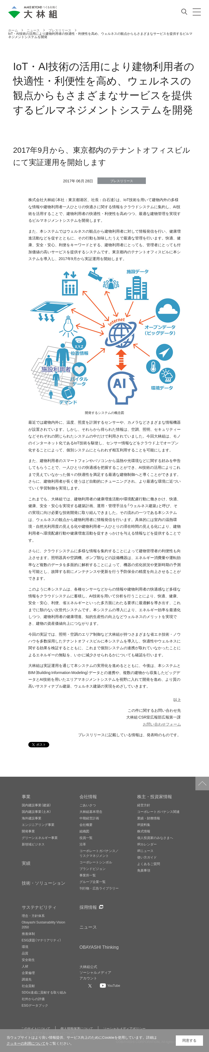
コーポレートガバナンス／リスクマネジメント (99, 853)
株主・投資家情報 (154, 796)
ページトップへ (202, 783)
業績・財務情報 (148, 818)
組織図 (84, 831)
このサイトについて (35, 1028)
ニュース (88, 926)
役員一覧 (86, 837)
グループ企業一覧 (92, 881)
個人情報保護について (76, 1028)
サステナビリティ (39, 907)
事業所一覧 (87, 875)
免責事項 (143, 870)
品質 (25, 953)
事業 (26, 796)
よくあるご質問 (148, 863)
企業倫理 (28, 972)
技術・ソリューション (43, 882)
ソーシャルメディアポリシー (124, 1028)
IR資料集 (143, 824)
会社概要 (86, 824)
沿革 (82, 844)
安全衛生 (28, 959)
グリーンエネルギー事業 (40, 837)
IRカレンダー (147, 844)
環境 (25, 946)
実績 (26, 863)
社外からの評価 (33, 998)
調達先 (27, 979)
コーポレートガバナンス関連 (158, 811)
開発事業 (28, 831)
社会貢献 (28, 985)
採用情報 (88, 907)
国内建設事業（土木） (36, 811)
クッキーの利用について (26, 1043)
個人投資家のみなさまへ (155, 837)
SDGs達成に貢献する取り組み (44, 992)
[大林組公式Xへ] (90, 985)
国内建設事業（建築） (36, 805)
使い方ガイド (147, 857)
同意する (189, 1040)
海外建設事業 (31, 818)
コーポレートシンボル (95, 862)
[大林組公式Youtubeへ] (110, 985)
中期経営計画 (89, 818)
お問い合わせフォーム (162, 724)
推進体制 (28, 933)
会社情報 (88, 796)
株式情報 (143, 831)
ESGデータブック (35, 1005)
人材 (25, 966)
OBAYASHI (99, 947)
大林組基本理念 (90, 811)
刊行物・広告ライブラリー (99, 888)
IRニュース (145, 850)
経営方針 (143, 805)
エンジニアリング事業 (38, 824)
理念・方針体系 (33, 915)
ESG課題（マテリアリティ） (41, 940)
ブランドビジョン (92, 868)
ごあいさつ (87, 805)
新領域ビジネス (33, 844)
